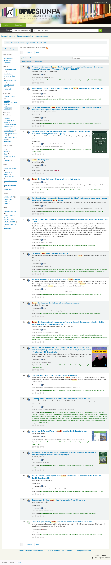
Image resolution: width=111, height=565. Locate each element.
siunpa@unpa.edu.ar (102, 558)
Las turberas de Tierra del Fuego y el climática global (59, 431)
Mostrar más (7, 89)
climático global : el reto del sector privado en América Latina (56, 179)
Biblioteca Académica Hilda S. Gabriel (10, 125)
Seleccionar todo (27, 62)
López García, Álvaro (10, 76)
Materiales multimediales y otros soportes (10, 102)
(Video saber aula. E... (10, 177)
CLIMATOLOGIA (8, 215)
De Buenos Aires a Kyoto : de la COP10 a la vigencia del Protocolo (54, 375)
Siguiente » (30, 52)
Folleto (6, 152)
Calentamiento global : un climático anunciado (58, 500)
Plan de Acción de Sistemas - (32, 550)
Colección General (9, 97)
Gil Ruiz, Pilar (7, 74)
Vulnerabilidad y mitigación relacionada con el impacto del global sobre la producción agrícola (67, 88)
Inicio (7, 43)
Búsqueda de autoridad (25, 36)
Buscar (9, 30)
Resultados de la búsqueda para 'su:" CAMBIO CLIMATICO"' (28, 43)
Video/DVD (7, 160)
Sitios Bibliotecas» (19, 25)
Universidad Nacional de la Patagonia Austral (71, 550)
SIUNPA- (48, 550)
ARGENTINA (7, 199)
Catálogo (6, 25)
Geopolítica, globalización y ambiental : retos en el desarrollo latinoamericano (62, 522)
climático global (40, 160)
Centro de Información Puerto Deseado (9, 120)
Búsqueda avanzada (8, 36)
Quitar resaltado (28, 58)
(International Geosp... (8, 173)
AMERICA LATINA (9, 197)
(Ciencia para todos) (10, 168)
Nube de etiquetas (41, 36)
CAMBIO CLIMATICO (10, 211)
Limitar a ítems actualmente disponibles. (8, 60)
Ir (100, 30)
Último (37, 52)
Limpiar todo (38, 62)
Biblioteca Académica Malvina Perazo (10, 130)
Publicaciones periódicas (8, 108)
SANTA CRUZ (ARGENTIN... (8, 202)
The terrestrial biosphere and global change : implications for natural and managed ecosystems (61, 132)
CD (4, 149)
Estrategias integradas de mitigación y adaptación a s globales (56, 279)
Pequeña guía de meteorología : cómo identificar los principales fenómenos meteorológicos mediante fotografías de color (64, 453)
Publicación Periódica (10, 156)
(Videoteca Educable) (10, 185)
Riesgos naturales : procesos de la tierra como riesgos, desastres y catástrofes (61, 349)
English (19, 562)
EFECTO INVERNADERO (8, 218)
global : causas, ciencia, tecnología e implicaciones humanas (55, 303)
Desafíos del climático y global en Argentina (50, 253)
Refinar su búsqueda (10, 49)
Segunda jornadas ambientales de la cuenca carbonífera (61, 399)
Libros (5, 154)
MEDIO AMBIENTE (9, 222)
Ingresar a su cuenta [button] (100, 2)
